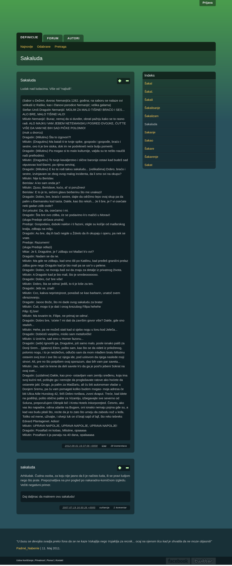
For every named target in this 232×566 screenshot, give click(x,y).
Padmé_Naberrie (27, 548)
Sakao (149, 140)
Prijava (207, 2)
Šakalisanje (152, 108)
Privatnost (40, 560)
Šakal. (149, 91)
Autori (74, 38)
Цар (104, 446)
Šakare (149, 148)
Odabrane (44, 46)
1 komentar (120, 507)
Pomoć (50, 560)
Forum (53, 38)
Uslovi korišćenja (24, 560)
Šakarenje (151, 156)
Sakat (148, 165)
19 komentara (119, 446)
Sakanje (150, 132)
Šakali (149, 99)
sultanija (104, 507)
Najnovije (27, 46)
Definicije (29, 37)
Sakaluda (28, 80)
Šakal (148, 83)
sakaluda (28, 467)
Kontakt (59, 560)
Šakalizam (152, 116)
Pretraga (60, 46)
